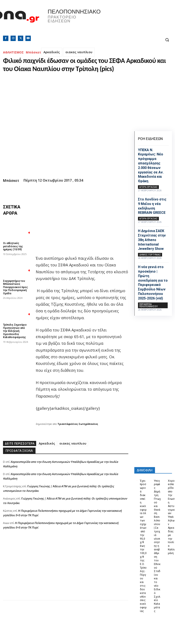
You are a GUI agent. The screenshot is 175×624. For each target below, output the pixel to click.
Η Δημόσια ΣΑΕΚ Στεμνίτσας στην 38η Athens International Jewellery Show (152, 240)
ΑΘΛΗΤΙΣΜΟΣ (13, 52)
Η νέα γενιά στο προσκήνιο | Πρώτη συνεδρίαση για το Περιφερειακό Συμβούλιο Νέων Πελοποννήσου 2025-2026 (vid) (153, 282)
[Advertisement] (65, 570)
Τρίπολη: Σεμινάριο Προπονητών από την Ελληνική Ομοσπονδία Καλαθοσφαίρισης (15, 331)
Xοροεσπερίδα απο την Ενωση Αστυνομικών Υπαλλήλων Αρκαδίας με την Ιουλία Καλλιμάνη (171, 516)
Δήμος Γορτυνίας (150, 254)
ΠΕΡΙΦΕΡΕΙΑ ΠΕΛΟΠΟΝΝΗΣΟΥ (148, 305)
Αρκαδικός (51, 52)
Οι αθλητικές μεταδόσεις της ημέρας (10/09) (13, 246)
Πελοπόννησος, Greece (129, 20)
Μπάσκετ (33, 52)
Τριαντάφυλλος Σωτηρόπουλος (77, 423)
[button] (167, 40)
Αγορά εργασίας (148, 186)
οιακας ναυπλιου (78, 52)
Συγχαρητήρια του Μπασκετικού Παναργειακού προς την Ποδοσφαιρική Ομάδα (15, 287)
